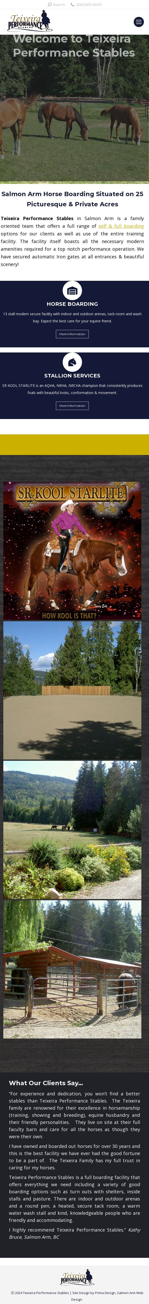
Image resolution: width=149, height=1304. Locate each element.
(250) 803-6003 (86, 4)
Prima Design (105, 1292)
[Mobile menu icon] (139, 22)
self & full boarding (121, 226)
